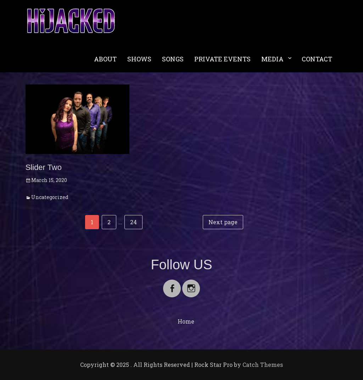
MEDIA (272, 59)
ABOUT (105, 59)
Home (186, 321)
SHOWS (139, 59)
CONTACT (317, 59)
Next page (223, 222)
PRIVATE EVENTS (222, 59)
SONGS (173, 59)
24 (136, 221)
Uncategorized (49, 197)
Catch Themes (262, 364)
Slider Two (44, 167)
